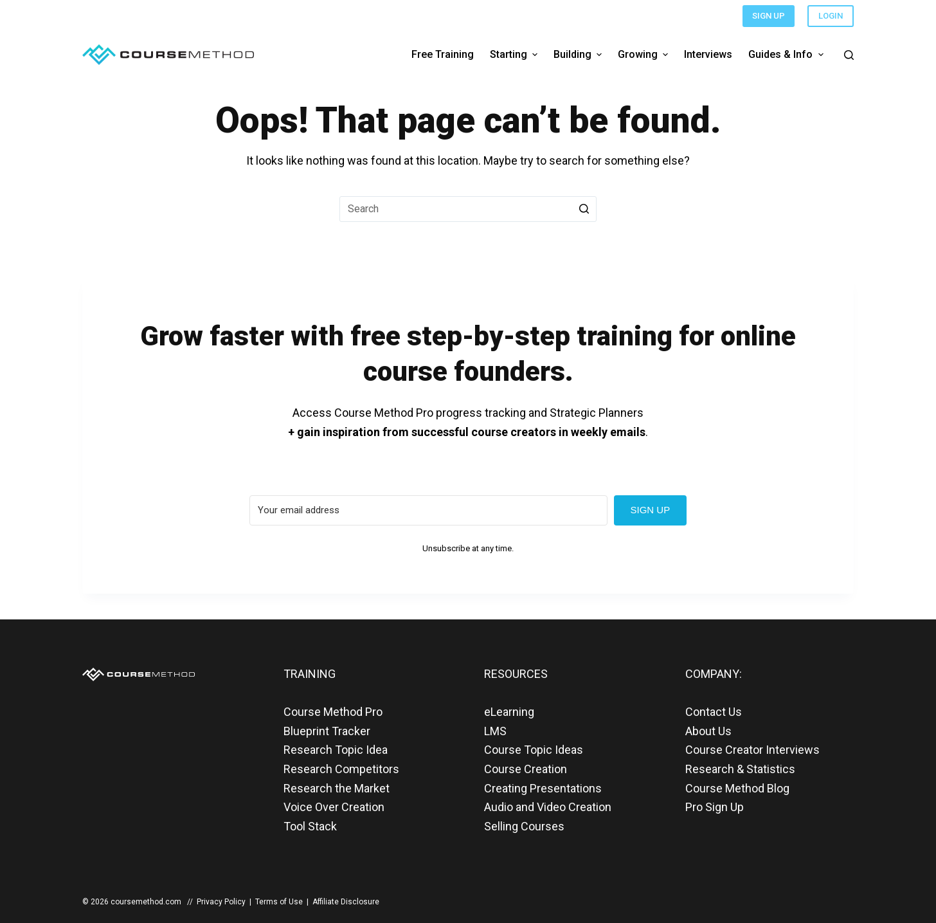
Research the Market (337, 788)
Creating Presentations (543, 788)
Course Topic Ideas (533, 749)
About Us (708, 731)
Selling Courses (524, 826)
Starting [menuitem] (515, 54)
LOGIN (830, 16)
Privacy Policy (221, 901)
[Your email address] (428, 510)
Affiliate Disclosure (345, 901)
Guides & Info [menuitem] (787, 54)
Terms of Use (279, 901)
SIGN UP (768, 16)
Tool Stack (310, 826)
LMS (495, 731)
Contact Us (713, 711)
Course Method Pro (333, 711)
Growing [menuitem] (644, 54)
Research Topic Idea (336, 749)
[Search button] (584, 209)
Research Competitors (341, 769)
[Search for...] (468, 209)
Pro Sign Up (714, 807)
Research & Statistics (740, 769)
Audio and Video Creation (547, 807)
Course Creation (525, 769)
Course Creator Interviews (752, 749)
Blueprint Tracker (327, 731)
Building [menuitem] (579, 54)
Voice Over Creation (334, 807)
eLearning (509, 711)
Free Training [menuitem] (442, 54)
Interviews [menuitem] (708, 54)
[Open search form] (849, 55)
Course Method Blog (737, 788)
